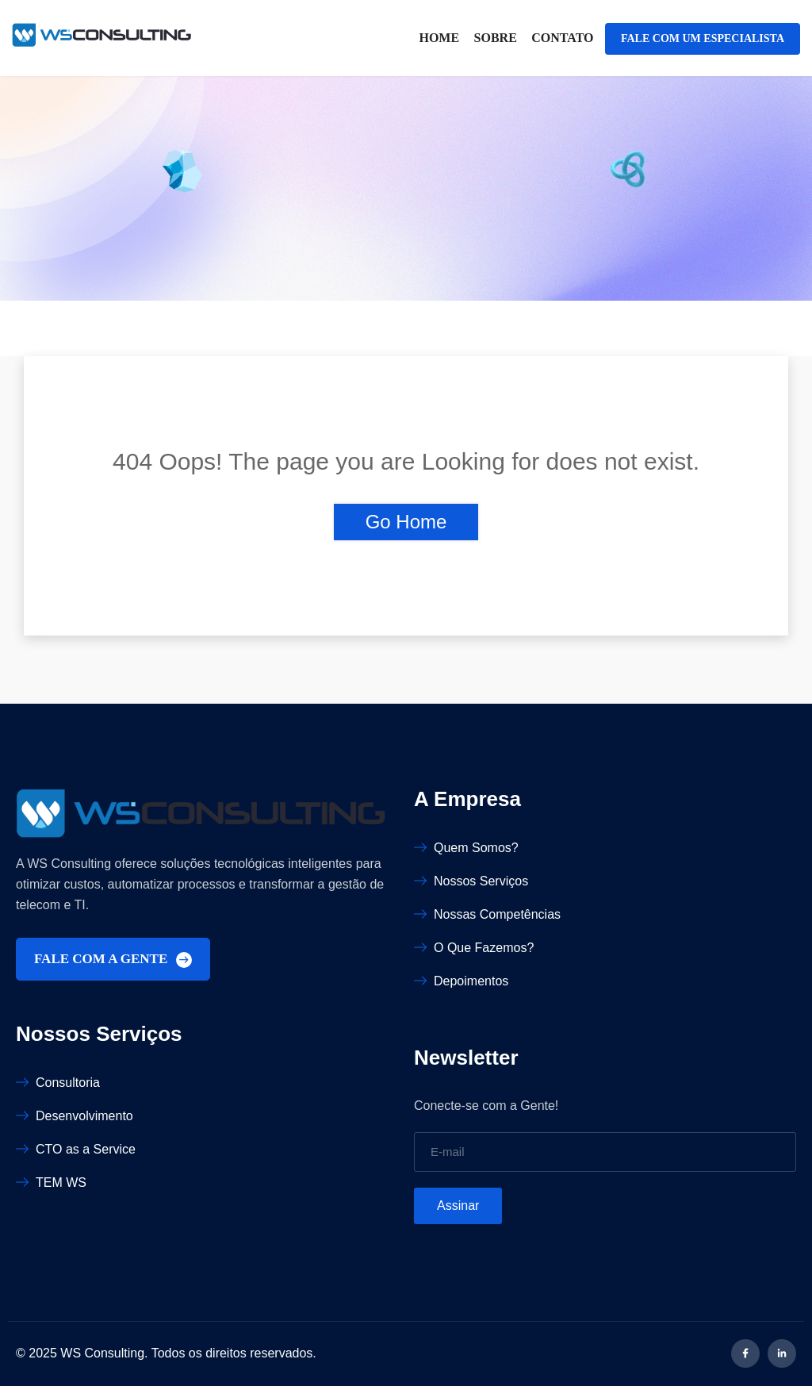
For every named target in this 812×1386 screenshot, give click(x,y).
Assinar (458, 1205)
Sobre (495, 37)
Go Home (406, 521)
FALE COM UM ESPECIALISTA (702, 38)
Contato (562, 37)
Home (439, 37)
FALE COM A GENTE (113, 959)
